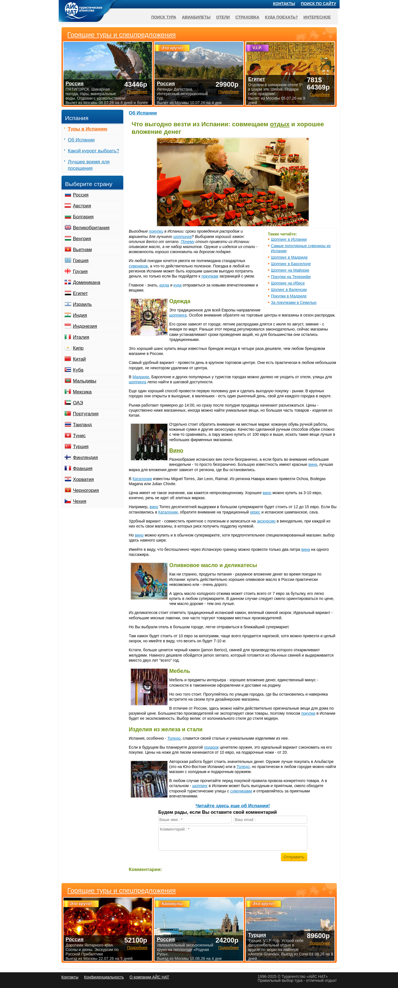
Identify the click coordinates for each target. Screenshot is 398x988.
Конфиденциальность (104, 977)
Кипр (78, 348)
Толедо (174, 738)
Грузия (80, 271)
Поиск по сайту (318, 3)
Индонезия (85, 326)
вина (312, 464)
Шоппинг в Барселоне (291, 264)
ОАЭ (78, 402)
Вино (176, 450)
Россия (81, 195)
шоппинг (200, 785)
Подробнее (137, 947)
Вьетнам (82, 249)
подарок (211, 747)
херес (255, 512)
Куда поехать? (281, 17)
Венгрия (82, 238)
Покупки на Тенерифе (291, 276)
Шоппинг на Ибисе (288, 283)
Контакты (284, 3)
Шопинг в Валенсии (289, 289)
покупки (156, 231)
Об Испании (143, 113)
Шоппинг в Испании (289, 239)
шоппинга (182, 236)
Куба (78, 370)
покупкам (209, 276)
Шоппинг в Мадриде (289, 257)
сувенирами (241, 791)
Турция (81, 446)
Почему (187, 241)
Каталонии (142, 478)
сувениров (138, 266)
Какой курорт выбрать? (93, 150)
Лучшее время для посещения (89, 165)
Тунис (79, 435)
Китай (79, 359)
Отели (223, 17)
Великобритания (91, 227)
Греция (81, 260)
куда (178, 285)
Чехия (80, 501)
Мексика (82, 392)
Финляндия (85, 457)
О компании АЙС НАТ (149, 977)
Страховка (247, 17)
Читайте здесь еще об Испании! (232, 805)
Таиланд (82, 424)
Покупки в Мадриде (289, 296)
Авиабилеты (196, 17)
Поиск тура (163, 17)
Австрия (82, 205)
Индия (80, 315)
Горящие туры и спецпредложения (121, 890)
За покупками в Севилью (294, 302)
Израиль (82, 304)
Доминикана (86, 282)
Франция (83, 468)
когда (164, 285)
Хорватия (83, 479)
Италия (81, 337)
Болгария (83, 216)
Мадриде (141, 377)
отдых (280, 124)
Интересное (317, 17)
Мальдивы (84, 381)
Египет (80, 293)
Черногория (86, 490)
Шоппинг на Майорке (290, 270)
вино (267, 492)
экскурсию (266, 521)
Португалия (86, 413)
